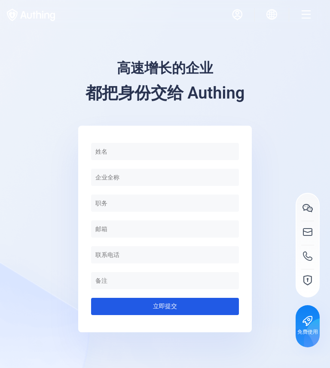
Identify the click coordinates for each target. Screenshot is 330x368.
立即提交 (165, 306)
